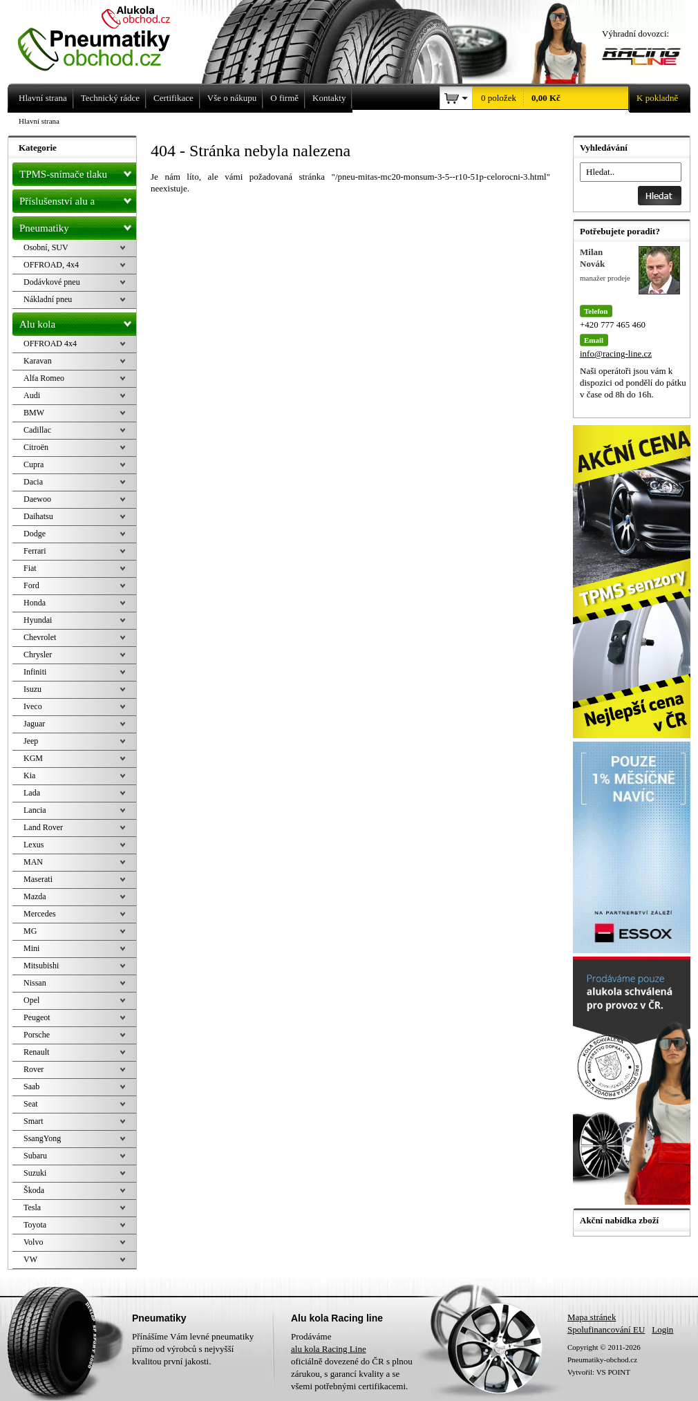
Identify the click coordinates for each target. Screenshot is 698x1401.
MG (30, 931)
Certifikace (173, 98)
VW (30, 1259)
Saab (31, 1086)
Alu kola (77, 321)
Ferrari (34, 551)
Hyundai (37, 620)
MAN (33, 862)
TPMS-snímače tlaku (77, 171)
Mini (31, 948)
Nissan (34, 983)
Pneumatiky (77, 225)
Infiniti (34, 672)
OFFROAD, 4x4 (51, 265)
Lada (31, 793)
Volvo (33, 1242)
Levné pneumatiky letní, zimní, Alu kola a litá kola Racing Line (104, 36)
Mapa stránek (591, 1317)
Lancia (34, 810)
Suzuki (34, 1173)
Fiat (30, 568)
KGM (33, 758)
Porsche (36, 1035)
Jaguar (34, 723)
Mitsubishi (41, 965)
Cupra (33, 464)
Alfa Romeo (43, 378)
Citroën (35, 447)
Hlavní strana (39, 121)
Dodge (34, 533)
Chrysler (37, 654)
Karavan (37, 361)
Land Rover (43, 827)
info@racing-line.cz (616, 353)
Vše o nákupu (232, 98)
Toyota (34, 1225)
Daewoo (37, 499)
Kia (29, 775)
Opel (31, 1000)
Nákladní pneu (47, 299)
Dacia (33, 482)
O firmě (284, 98)
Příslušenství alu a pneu (77, 201)
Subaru (35, 1155)
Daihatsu (38, 516)
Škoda (33, 1190)
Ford (31, 585)
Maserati (38, 879)
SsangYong (42, 1138)
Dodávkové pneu (51, 282)
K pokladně (653, 98)
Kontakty (329, 98)
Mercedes (39, 914)
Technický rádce (110, 98)
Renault (36, 1052)
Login (662, 1329)
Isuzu (32, 689)
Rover (33, 1069)
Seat (30, 1104)
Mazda (34, 896)
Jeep (30, 741)
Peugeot (36, 1017)
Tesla (32, 1207)
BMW (33, 412)
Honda (34, 603)
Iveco (32, 706)
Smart (33, 1121)
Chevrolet (39, 637)
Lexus (33, 844)
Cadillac (37, 430)
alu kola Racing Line (328, 1349)
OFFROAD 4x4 (50, 343)
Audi (31, 395)
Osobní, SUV (45, 247)
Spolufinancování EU (606, 1329)
